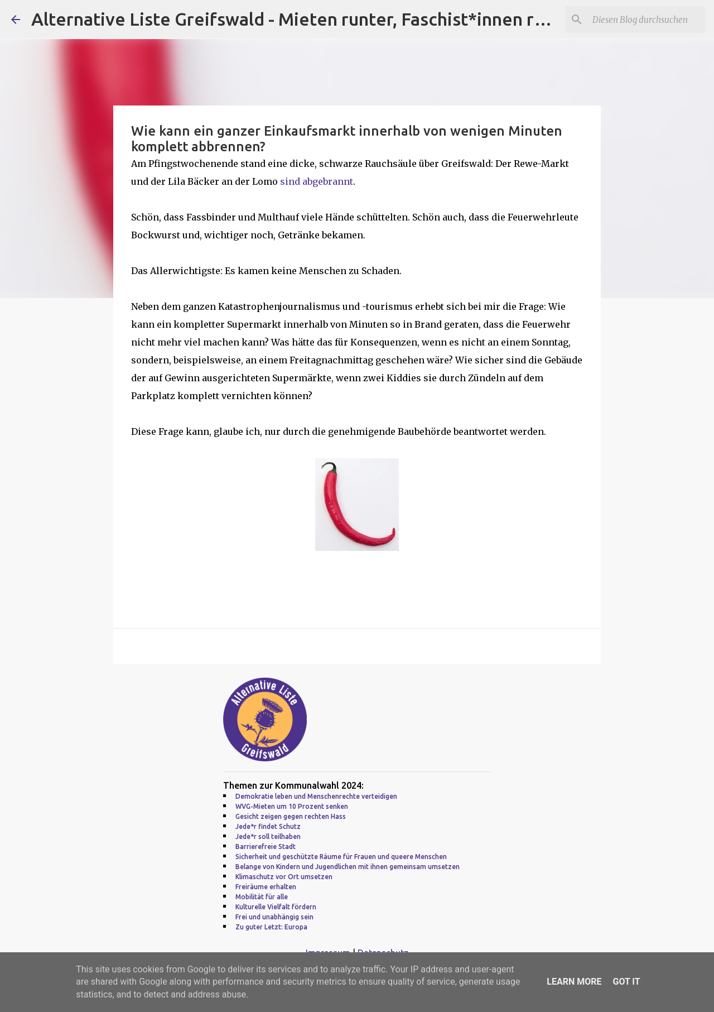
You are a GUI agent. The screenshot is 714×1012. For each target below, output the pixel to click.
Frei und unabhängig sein (274, 916)
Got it (626, 981)
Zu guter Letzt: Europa (271, 927)
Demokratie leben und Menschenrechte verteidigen (316, 796)
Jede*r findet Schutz (268, 826)
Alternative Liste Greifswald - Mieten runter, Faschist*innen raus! (299, 19)
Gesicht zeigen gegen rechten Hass (290, 816)
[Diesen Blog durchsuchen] (646, 19)
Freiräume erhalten (265, 886)
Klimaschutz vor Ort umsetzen (283, 876)
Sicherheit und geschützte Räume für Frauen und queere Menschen (341, 856)
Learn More (574, 981)
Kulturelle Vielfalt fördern (275, 906)
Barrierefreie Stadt (265, 846)
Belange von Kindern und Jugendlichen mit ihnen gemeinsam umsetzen (347, 866)
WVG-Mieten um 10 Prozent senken (291, 806)
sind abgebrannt (316, 181)
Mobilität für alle (261, 896)
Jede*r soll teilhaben (268, 836)
